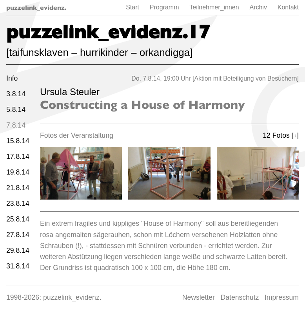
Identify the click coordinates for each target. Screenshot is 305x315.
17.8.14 (17, 156)
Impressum (282, 297)
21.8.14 (17, 188)
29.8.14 (17, 250)
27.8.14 (17, 235)
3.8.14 (15, 94)
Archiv (258, 7)
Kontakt (288, 7)
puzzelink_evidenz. (36, 7)
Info (12, 78)
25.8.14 (17, 219)
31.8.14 (17, 266)
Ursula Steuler (70, 91)
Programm (164, 7)
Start (132, 7)
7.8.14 (15, 125)
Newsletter (198, 297)
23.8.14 (17, 203)
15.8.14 (17, 141)
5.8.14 (15, 109)
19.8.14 (17, 172)
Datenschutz (240, 297)
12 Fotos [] (281, 135)
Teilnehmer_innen (214, 7)
